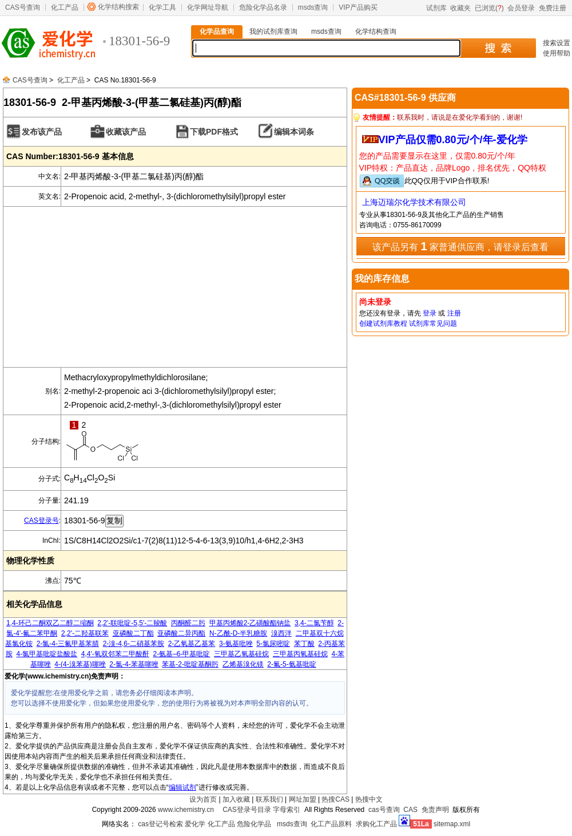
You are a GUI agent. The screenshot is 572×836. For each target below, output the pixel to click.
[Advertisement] (175, 287)
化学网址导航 (207, 7)
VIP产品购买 (358, 7)
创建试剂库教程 (383, 324)
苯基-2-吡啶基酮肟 (190, 664)
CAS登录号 (41, 520)
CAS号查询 (22, 7)
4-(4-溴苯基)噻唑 (79, 664)
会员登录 (521, 8)
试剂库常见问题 (433, 324)
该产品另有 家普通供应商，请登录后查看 (460, 246)
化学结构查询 (375, 31)
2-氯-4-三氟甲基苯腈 (68, 644)
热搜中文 (369, 799)
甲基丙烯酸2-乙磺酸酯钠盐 (250, 623)
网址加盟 (302, 799)
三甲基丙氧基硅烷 (300, 654)
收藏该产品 (126, 131)
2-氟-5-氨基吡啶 (291, 664)
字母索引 (286, 810)
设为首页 (203, 799)
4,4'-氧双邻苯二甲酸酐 (115, 654)
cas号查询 (384, 810)
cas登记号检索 (160, 824)
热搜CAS (335, 799)
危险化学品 (254, 824)
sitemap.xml (452, 824)
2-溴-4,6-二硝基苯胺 (133, 644)
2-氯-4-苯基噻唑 (133, 664)
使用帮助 (556, 53)
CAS (410, 810)
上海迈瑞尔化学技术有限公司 (414, 202)
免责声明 (435, 810)
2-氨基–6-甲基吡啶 (181, 654)
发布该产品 (42, 131)
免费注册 (552, 8)
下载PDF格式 (214, 131)
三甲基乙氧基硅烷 (241, 654)
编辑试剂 (182, 787)
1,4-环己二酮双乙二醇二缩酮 (50, 623)
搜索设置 (556, 43)
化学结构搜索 (118, 7)
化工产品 (64, 7)
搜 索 (498, 48)
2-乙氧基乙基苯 (192, 644)
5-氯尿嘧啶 (273, 644)
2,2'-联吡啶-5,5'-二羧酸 (132, 623)
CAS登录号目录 (247, 810)
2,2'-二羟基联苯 (85, 633)
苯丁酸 (304, 644)
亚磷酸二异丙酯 (181, 633)
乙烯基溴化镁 (243, 664)
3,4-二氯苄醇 (314, 623)
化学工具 (162, 7)
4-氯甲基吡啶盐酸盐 (46, 654)
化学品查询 (217, 31)
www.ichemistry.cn (186, 810)
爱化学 (195, 824)
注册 (454, 313)
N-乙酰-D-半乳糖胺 (238, 633)
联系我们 (269, 799)
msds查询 (313, 7)
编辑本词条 (294, 131)
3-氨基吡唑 (236, 644)
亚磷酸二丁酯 (133, 633)
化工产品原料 (331, 824)
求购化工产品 (376, 824)
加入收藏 (236, 799)
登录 (429, 313)
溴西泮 (281, 633)
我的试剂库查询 (273, 31)
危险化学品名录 (263, 7)
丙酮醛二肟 (188, 623)
